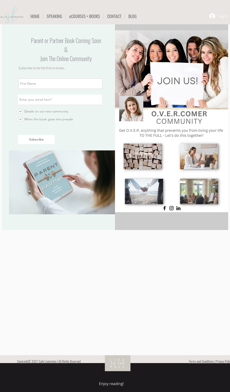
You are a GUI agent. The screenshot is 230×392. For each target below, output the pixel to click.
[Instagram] (171, 208)
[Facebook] (164, 208)
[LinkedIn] (178, 208)
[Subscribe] (36, 139)
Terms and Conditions (201, 361)
